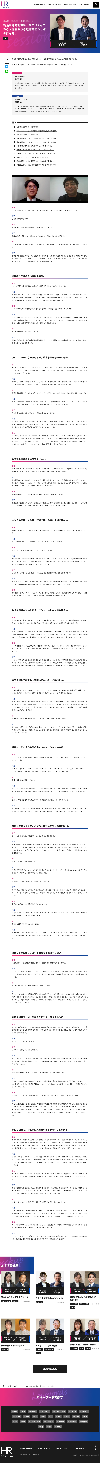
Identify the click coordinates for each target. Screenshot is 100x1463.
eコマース (44, 1411)
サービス (84, 1411)
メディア (72, 1411)
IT (50, 1416)
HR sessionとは (26, 1448)
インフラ (17, 1416)
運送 (49, 1427)
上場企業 (60, 1421)
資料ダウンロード (62, 1448)
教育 (23, 1421)
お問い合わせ (79, 1448)
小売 (43, 1416)
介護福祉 (32, 1411)
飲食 (85, 1416)
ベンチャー (48, 1421)
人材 (23, 1411)
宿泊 (26, 1416)
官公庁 (58, 1427)
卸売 (66, 1416)
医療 (41, 1427)
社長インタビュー (44, 1448)
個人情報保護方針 (25, 1454)
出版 (58, 1416)
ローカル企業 (34, 1421)
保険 (14, 1411)
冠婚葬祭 (83, 1421)
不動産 (76, 1416)
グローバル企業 (59, 1411)
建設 (35, 1416)
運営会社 (36, 1454)
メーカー (72, 1421)
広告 (15, 1421)
